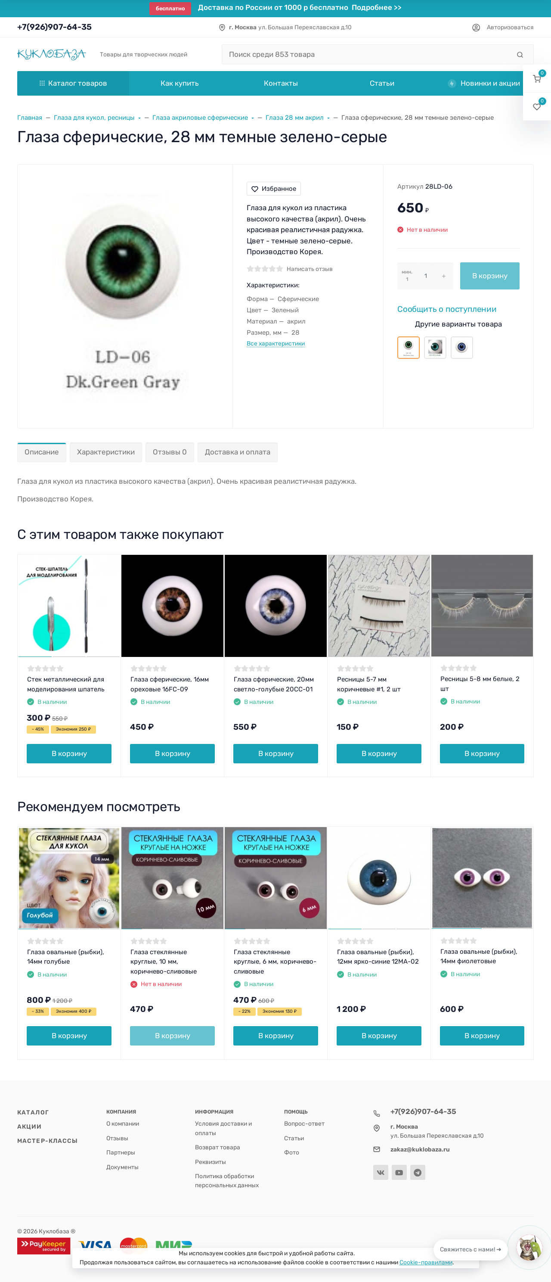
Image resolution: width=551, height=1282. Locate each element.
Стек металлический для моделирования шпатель (66, 684)
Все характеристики (276, 343)
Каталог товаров (73, 83)
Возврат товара (217, 1147)
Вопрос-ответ (304, 1123)
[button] (537, 79)
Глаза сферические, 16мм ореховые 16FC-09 (169, 684)
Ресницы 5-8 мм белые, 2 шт (480, 684)
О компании (122, 1123)
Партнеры (120, 1152)
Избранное (273, 189)
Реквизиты (210, 1161)
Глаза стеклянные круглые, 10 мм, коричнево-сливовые (163, 961)
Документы (122, 1167)
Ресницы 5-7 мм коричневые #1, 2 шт (369, 684)
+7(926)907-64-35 (54, 27)
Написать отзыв (310, 268)
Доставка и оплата (237, 452)
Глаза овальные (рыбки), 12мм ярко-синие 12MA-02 (378, 957)
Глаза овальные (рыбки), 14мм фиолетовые (478, 956)
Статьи (294, 1138)
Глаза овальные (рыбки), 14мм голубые (65, 957)
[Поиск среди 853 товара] (366, 54)
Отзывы (117, 1138)
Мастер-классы (47, 1140)
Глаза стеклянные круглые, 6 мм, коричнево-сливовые (275, 961)
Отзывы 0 (170, 452)
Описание (42, 452)
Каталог (33, 1112)
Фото (291, 1152)
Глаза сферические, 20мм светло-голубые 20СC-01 (274, 684)
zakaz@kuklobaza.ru (420, 1149)
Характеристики (106, 452)
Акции (29, 1126)
